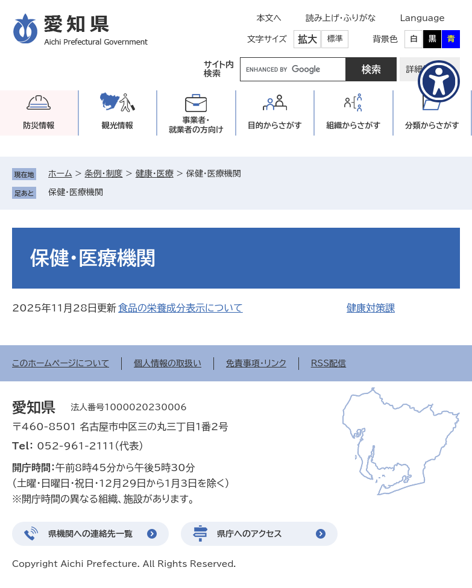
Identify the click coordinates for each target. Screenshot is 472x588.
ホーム (60, 173)
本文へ (269, 18)
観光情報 (117, 126)
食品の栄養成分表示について (180, 308)
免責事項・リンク (256, 363)
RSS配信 (329, 363)
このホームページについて (60, 363)
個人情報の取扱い (167, 363)
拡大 (307, 39)
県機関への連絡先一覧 (90, 534)
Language (422, 18)
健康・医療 (155, 173)
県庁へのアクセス (249, 534)
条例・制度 (104, 173)
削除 (111, 192)
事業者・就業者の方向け (196, 125)
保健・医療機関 (75, 192)
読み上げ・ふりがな (341, 18)
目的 (275, 125)
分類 (432, 125)
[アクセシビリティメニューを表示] (439, 81)
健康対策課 (371, 308)
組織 (353, 125)
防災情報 (38, 126)
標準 (335, 39)
